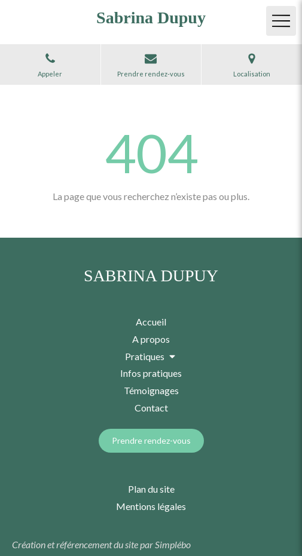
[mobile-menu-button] (281, 21)
